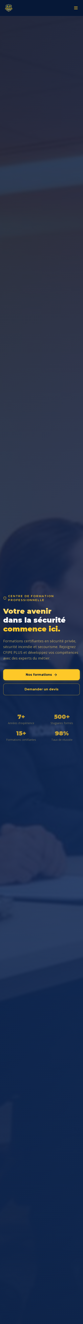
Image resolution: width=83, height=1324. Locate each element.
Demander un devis (41, 689)
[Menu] (76, 8)
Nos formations (41, 675)
